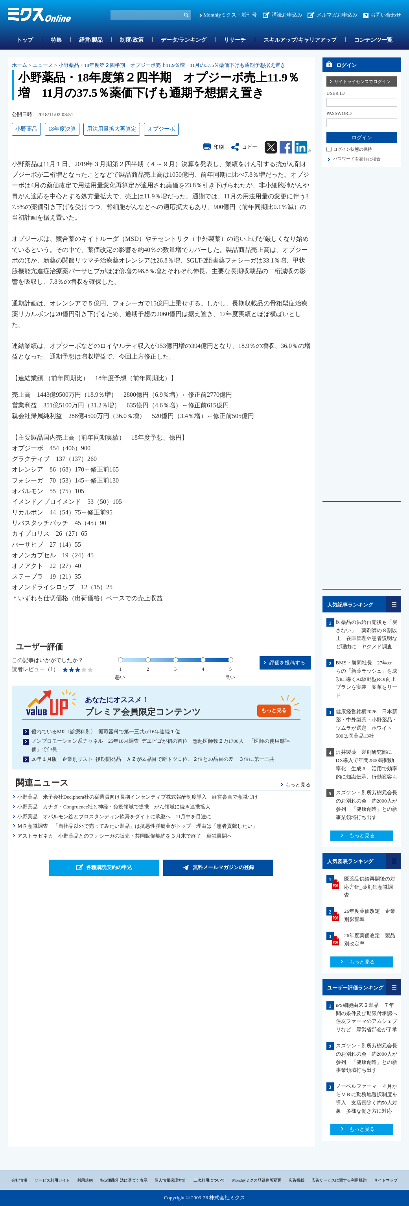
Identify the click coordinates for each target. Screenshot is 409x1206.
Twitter (271, 147)
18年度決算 (62, 129)
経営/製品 (91, 40)
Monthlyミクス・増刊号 (230, 15)
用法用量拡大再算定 (111, 129)
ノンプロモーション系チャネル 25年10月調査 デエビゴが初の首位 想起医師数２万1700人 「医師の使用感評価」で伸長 (160, 745)
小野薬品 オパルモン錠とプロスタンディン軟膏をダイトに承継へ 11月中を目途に (114, 816)
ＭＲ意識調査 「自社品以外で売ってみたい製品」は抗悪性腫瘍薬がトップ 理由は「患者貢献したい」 (137, 826)
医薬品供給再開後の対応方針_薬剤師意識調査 (369, 887)
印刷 (219, 147)
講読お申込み (287, 15)
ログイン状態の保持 (352, 149)
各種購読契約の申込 (109, 867)
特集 (56, 40)
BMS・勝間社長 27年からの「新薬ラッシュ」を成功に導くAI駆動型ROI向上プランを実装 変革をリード (366, 679)
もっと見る (274, 710)
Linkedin (303, 147)
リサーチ (235, 40)
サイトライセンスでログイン (362, 81)
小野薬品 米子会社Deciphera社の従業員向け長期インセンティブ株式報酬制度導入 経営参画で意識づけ (137, 797)
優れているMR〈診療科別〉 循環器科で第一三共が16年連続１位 (105, 731)
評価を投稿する (287, 663)
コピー (249, 147)
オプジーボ (161, 129)
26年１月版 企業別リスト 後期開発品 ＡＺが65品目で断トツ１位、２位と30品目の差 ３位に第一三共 (153, 759)
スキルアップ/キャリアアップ (300, 40)
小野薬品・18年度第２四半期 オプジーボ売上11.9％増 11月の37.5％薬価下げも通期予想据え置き (172, 65)
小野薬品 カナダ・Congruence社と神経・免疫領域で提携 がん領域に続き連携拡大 (114, 807)
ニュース (43, 65)
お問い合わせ (385, 15)
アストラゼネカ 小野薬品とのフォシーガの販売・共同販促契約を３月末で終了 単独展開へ (124, 836)
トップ (25, 40)
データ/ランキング (183, 40)
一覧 (393, 604)
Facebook (286, 147)
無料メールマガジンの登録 (223, 867)
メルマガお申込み (337, 15)
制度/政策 (132, 40)
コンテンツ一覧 (373, 40)
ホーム (19, 65)
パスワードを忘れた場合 (357, 158)
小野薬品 (26, 129)
